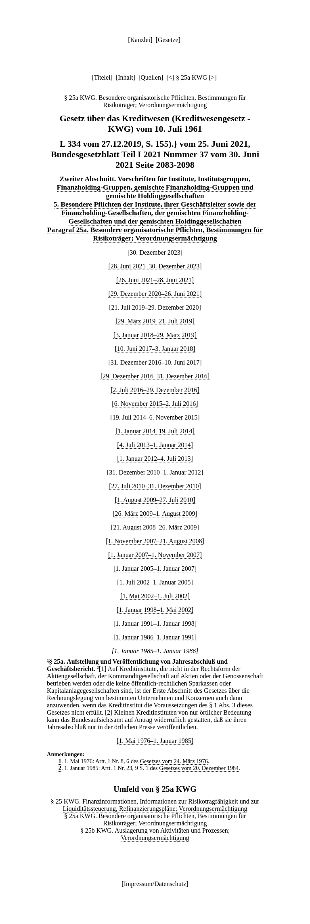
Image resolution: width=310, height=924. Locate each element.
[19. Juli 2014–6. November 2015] (154, 417)
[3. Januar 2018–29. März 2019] (155, 334)
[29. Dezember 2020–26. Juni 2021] (154, 293)
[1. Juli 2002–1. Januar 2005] (155, 582)
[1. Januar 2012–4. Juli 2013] (155, 458)
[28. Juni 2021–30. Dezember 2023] (154, 266)
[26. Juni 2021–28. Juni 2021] (155, 279)
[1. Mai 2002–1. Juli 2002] (155, 596)
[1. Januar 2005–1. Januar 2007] (155, 568)
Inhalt (125, 77)
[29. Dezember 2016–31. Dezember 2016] (155, 376)
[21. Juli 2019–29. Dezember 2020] (155, 307)
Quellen (150, 77)
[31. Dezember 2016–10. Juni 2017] (154, 362)
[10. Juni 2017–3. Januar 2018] (155, 348)
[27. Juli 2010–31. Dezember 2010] (155, 486)
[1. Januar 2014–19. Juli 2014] (155, 431)
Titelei (102, 77)
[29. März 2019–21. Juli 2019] (155, 321)
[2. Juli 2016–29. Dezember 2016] (155, 389)
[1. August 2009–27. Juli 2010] (155, 499)
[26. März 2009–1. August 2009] (155, 513)
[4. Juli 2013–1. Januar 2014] (155, 444)
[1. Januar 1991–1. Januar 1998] (155, 623)
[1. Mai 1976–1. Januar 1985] (155, 740)
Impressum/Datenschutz (155, 883)
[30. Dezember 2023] (155, 252)
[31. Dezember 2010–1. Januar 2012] (155, 472)
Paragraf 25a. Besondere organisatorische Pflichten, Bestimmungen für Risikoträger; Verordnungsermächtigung (155, 234)
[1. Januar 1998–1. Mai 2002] (155, 609)
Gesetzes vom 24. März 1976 (174, 761)
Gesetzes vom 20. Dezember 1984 (199, 768)
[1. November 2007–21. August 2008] (155, 541)
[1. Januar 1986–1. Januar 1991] (155, 637)
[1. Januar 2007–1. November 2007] (155, 554)
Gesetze (168, 39)
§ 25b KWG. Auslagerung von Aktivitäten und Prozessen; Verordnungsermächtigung (155, 834)
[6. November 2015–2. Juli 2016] (155, 403)
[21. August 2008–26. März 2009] (155, 527)
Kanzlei (140, 39)
